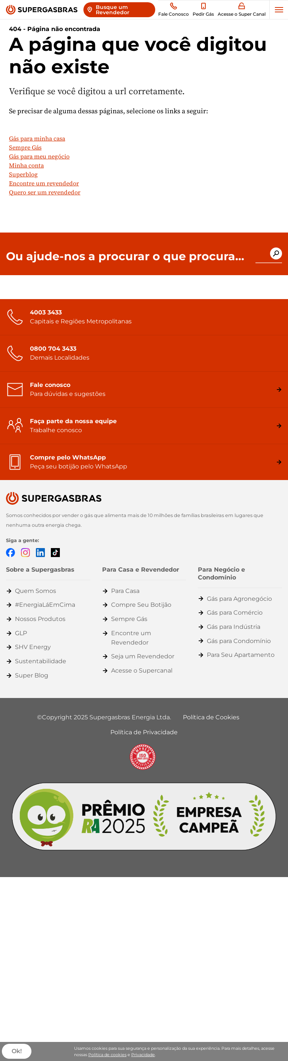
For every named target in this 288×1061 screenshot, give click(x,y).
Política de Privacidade (144, 732)
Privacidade (143, 1054)
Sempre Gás (25, 147)
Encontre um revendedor (44, 183)
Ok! (17, 1051)
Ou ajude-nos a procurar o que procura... (125, 256)
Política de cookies (107, 1054)
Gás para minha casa (37, 138)
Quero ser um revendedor (44, 192)
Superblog (23, 174)
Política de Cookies (211, 717)
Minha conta (26, 165)
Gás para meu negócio (39, 156)
